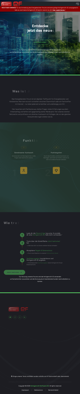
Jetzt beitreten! (40, 42)
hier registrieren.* (59, 10)
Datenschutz (38, 390)
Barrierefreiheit (53, 390)
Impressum (25, 390)
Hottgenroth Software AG (39, 386)
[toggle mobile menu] (77, 4)
